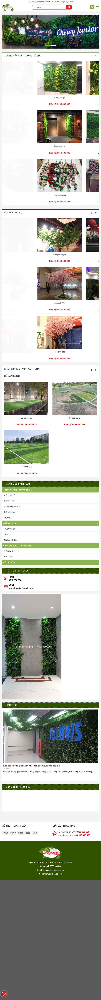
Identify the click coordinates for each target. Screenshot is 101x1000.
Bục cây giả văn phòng (40, 146)
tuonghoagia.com (54, 874)
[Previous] (91, 56)
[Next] (95, 56)
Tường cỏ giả (9, 501)
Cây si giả (40, 254)
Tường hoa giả (9, 512)
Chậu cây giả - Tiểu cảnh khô (17, 545)
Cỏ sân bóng (26, 418)
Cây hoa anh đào (10, 540)
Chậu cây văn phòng (11, 551)
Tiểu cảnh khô (9, 557)
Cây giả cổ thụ (10, 523)
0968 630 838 (39, 104)
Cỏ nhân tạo (26, 467)
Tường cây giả (40, 97)
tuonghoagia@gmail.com (21, 588)
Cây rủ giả (7, 518)
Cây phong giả (40, 356)
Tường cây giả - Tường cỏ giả (17, 490)
